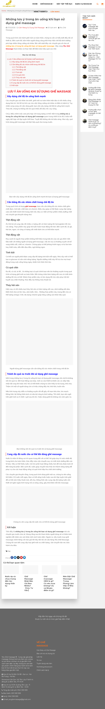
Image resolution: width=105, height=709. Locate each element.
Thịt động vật (19, 67)
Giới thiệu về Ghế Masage (46, 650)
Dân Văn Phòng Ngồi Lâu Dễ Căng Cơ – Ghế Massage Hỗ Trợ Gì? (94, 57)
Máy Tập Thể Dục (64, 4)
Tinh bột (17, 72)
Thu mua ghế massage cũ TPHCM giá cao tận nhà (94, 37)
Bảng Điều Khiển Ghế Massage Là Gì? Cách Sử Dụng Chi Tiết (94, 102)
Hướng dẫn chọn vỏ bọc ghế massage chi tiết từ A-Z (94, 112)
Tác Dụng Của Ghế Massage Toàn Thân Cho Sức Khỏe (93, 68)
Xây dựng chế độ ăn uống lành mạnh (24, 62)
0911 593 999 (16, 693)
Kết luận (13, 85)
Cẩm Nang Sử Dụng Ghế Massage (31, 28)
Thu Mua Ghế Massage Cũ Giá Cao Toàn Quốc (94, 47)
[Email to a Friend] (18, 557)
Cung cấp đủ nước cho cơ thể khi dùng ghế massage (30, 83)
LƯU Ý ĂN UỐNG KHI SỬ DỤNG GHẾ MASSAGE (25, 59)
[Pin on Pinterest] (21, 557)
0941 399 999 (22, 690)
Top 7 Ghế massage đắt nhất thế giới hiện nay (93, 27)
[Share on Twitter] (15, 557)
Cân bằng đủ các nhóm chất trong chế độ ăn (27, 64)
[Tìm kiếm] (97, 4)
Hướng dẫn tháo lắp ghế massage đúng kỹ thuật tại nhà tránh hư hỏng (94, 91)
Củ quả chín (18, 75)
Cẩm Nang (55, 12)
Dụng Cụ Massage (83, 4)
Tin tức (39, 660)
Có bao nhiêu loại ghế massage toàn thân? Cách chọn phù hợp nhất (94, 79)
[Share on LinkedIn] (24, 557)
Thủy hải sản (19, 77)
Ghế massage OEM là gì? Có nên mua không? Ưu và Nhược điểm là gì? (94, 123)
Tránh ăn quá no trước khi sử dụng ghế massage (28, 80)
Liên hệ (39, 657)
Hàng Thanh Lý (41, 12)
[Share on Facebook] (12, 557)
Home (34, 4)
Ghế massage (47, 4)
